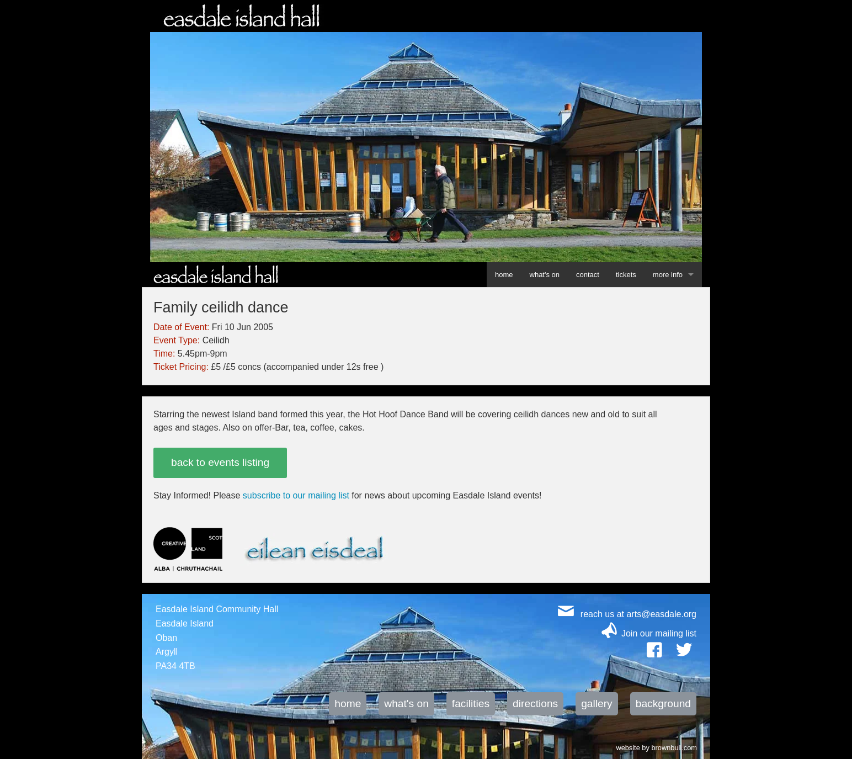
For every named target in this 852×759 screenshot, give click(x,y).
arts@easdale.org (661, 614)
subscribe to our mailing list (296, 495)
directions (535, 703)
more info (668, 274)
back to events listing (220, 462)
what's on (545, 274)
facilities (470, 703)
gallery (597, 703)
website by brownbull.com (656, 747)
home (504, 274)
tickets (626, 274)
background (663, 703)
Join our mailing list (658, 633)
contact (587, 274)
